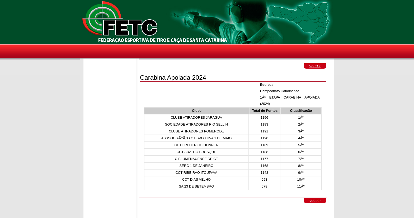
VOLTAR (315, 66)
